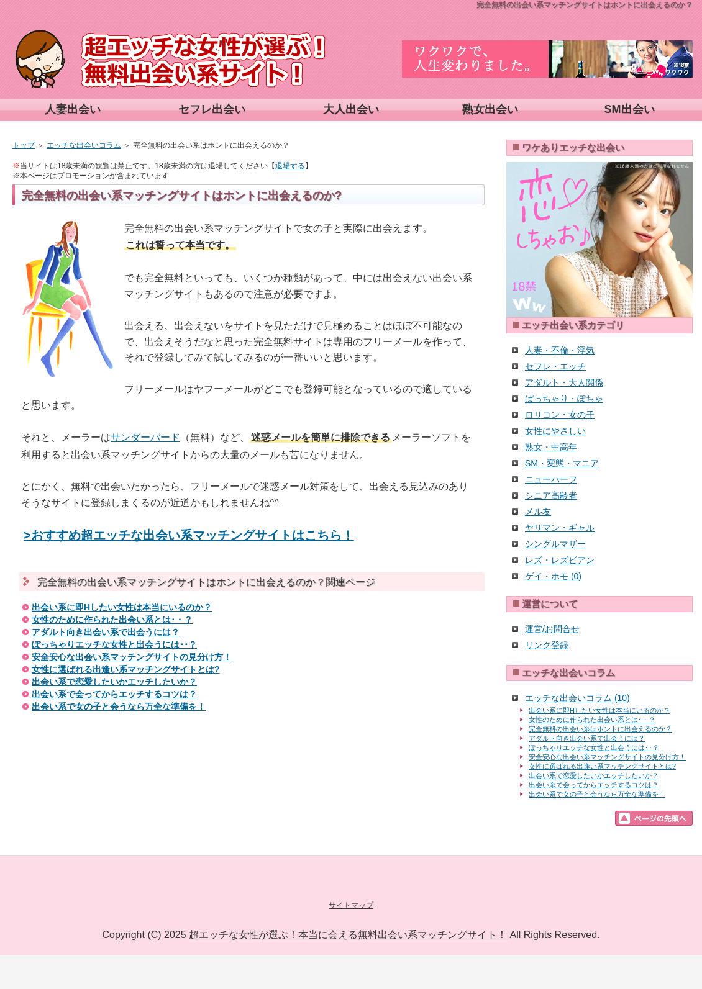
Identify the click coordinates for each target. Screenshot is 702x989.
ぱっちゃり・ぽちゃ (564, 399)
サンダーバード (145, 437)
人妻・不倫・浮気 (560, 350)
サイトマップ (351, 905)
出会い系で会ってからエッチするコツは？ (114, 694)
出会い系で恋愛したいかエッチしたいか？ (114, 682)
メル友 (538, 512)
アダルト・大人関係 (564, 382)
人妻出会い (73, 109)
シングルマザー (555, 544)
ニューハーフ (551, 479)
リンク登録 (546, 645)
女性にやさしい (555, 431)
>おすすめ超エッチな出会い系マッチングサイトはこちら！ (189, 535)
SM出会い (629, 109)
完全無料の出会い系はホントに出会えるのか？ (600, 729)
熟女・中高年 (551, 447)
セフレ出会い (211, 109)
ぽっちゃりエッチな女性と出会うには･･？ (114, 644)
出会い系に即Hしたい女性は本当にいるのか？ (122, 607)
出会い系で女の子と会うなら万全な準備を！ (119, 706)
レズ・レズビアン (560, 560)
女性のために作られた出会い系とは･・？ (112, 620)
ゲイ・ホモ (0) (553, 576)
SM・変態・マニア (562, 463)
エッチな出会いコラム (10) (577, 698)
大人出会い (351, 109)
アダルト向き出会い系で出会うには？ (106, 632)
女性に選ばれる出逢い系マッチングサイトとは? (126, 669)
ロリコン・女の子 (560, 415)
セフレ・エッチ (555, 366)
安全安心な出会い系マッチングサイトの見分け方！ (132, 657)
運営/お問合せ (552, 629)
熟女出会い (490, 109)
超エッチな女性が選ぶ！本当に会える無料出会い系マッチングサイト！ (348, 934)
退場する (290, 165)
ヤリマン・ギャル (560, 528)
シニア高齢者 (551, 495)
